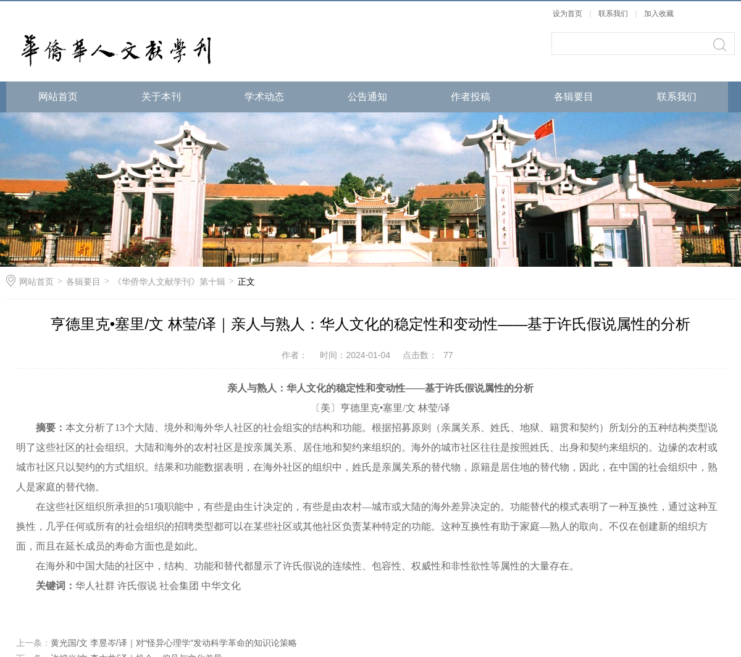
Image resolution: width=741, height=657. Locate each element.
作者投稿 (470, 96)
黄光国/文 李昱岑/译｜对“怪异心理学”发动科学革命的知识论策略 (174, 643)
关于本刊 (161, 96)
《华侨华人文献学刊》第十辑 (169, 282)
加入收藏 (659, 13)
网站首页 (58, 96)
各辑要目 (573, 96)
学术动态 (264, 96)
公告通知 (367, 96)
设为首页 (567, 13)
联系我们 (614, 13)
